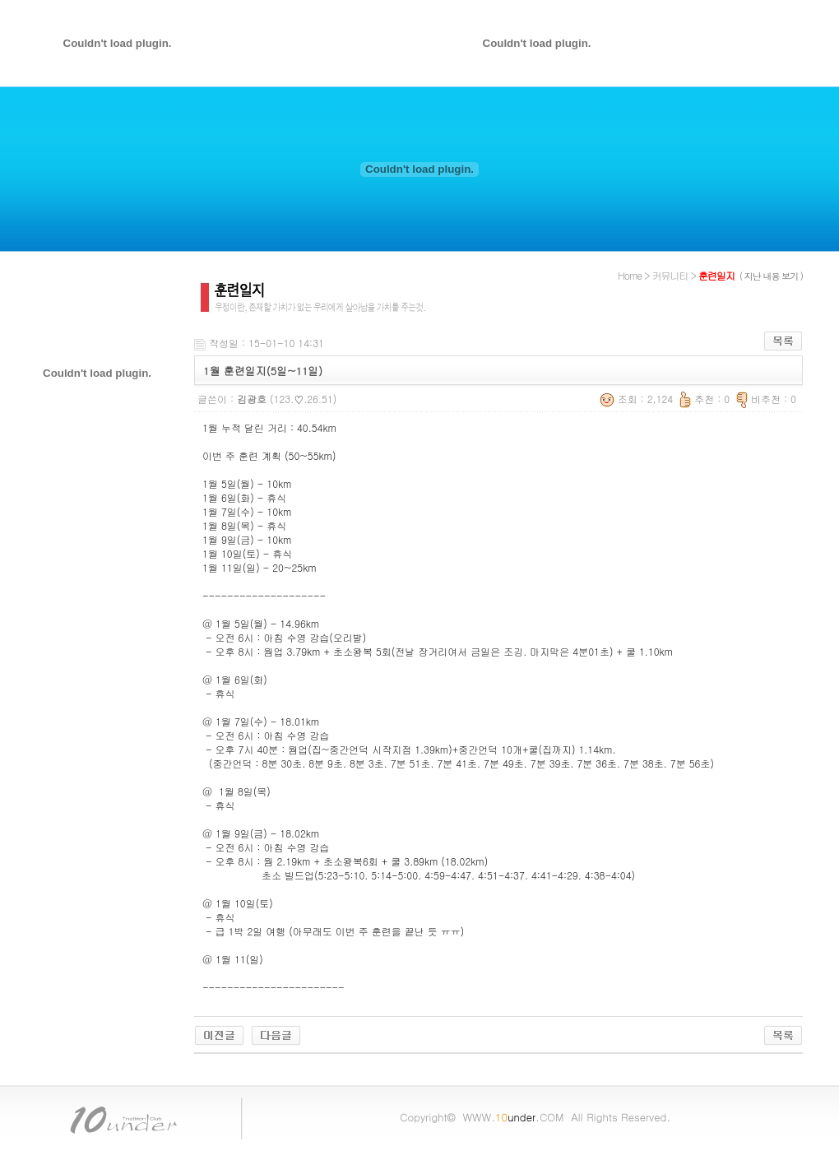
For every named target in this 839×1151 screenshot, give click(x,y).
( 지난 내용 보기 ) (771, 276)
